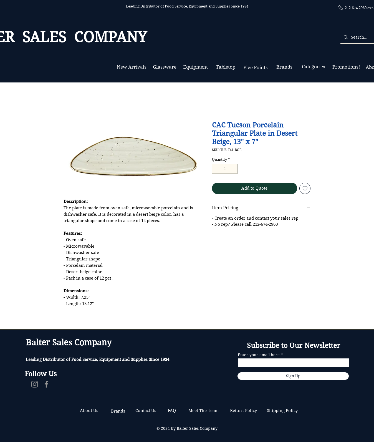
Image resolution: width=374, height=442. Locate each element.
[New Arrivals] (131, 67)
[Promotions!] (346, 67)
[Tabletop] (225, 67)
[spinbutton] (224, 169)
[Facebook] (46, 384)
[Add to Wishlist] (305, 188)
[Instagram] (34, 384)
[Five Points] (255, 67)
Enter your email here (259, 355)
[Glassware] (164, 67)
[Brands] (284, 67)
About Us (89, 410)
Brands (118, 411)
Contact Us (146, 410)
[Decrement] (216, 169)
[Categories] (313, 66)
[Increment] (233, 169)
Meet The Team (203, 410)
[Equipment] (195, 67)
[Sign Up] (293, 376)
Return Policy (244, 410)
